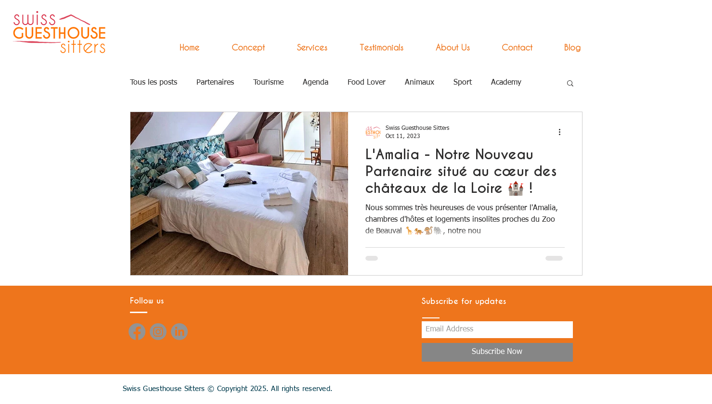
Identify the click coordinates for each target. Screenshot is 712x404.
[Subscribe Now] (497, 352)
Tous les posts (153, 83)
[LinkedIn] (179, 331)
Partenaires (215, 83)
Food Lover (367, 83)
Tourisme (268, 83)
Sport (462, 83)
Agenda (315, 83)
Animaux (419, 83)
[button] (303, 47)
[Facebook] (137, 331)
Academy (506, 83)
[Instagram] (158, 331)
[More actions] (563, 132)
